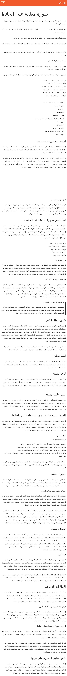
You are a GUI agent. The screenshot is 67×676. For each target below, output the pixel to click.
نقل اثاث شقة (27, 651)
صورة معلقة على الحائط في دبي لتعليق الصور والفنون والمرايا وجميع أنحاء (41, 609)
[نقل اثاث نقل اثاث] (62, 3)
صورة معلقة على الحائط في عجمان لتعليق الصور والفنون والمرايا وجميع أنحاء (40, 618)
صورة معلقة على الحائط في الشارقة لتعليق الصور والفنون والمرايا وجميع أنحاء (40, 612)
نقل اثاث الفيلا (27, 648)
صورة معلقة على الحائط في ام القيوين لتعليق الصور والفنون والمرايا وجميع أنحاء (39, 615)
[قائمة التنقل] (3, 2)
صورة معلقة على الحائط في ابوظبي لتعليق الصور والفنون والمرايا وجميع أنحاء (40, 605)
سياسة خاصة (27, 654)
